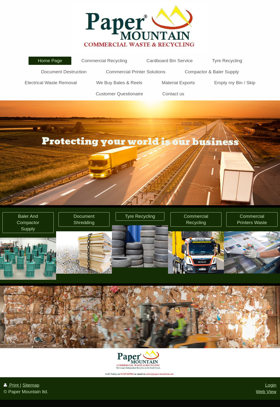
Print (12, 385)
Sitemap (30, 385)
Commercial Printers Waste (252, 219)
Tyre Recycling (140, 216)
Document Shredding (84, 219)
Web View (266, 391)
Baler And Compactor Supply (28, 222)
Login (271, 385)
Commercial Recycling (196, 219)
